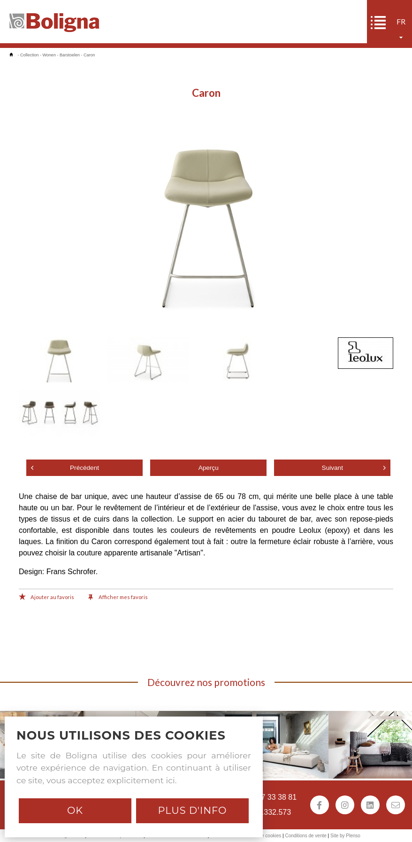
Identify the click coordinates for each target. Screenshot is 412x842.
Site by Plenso (345, 835)
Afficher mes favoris (118, 597)
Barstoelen (70, 55)
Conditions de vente (305, 835)
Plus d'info (192, 810)
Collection (29, 55)
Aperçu (208, 467)
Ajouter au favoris (46, 597)
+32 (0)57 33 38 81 (265, 797)
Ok (75, 810)
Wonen (49, 55)
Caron (89, 55)
